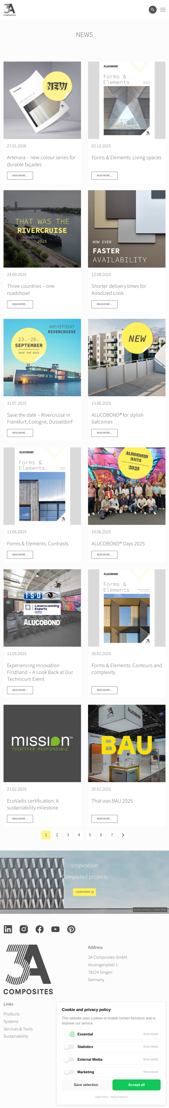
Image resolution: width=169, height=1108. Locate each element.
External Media (89, 1059)
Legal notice (101, 1097)
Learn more (82, 892)
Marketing (85, 1072)
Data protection (119, 1097)
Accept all (136, 1085)
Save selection (86, 1085)
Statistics (85, 1047)
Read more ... (20, 175)
